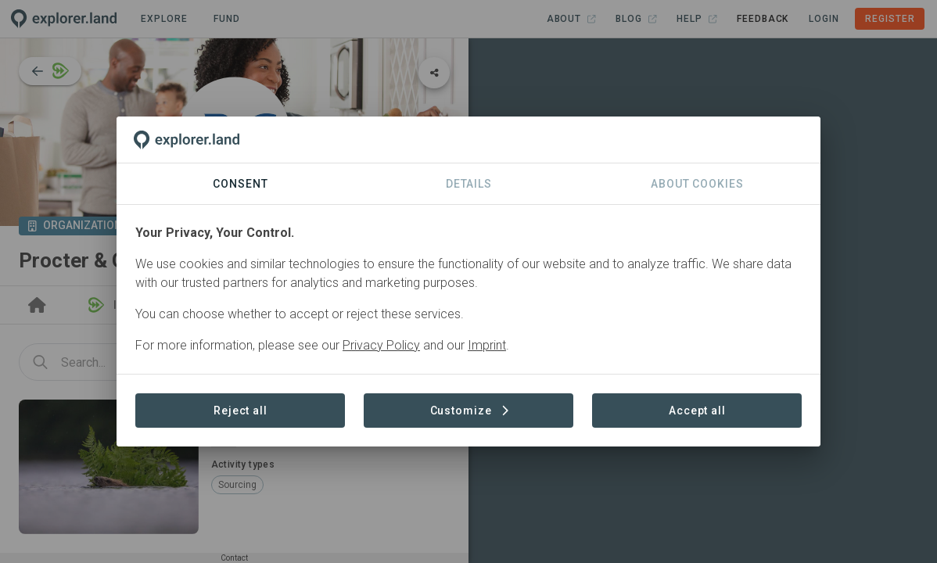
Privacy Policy (381, 345)
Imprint (487, 345)
